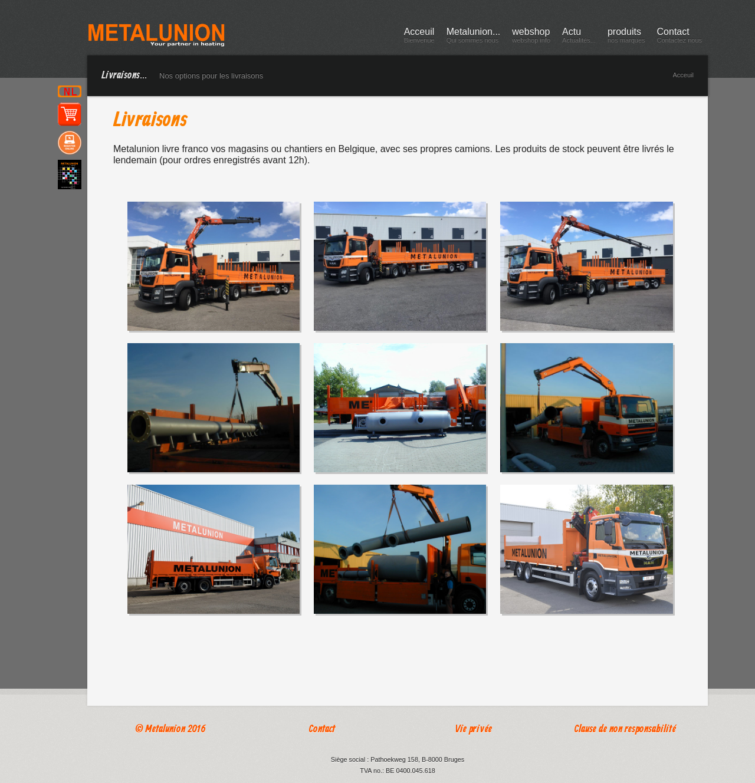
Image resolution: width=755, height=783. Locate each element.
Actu (579, 37)
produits (626, 37)
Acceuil (419, 37)
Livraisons (150, 120)
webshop (531, 37)
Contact (679, 37)
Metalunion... (474, 37)
